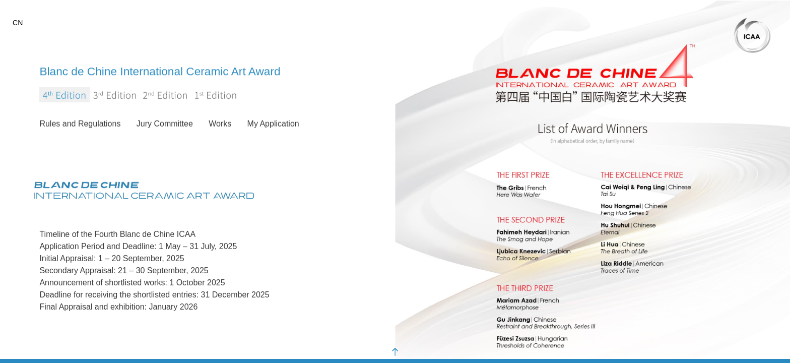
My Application (273, 124)
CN (18, 23)
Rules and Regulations (79, 124)
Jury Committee (165, 124)
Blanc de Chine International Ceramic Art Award (188, 71)
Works (220, 124)
